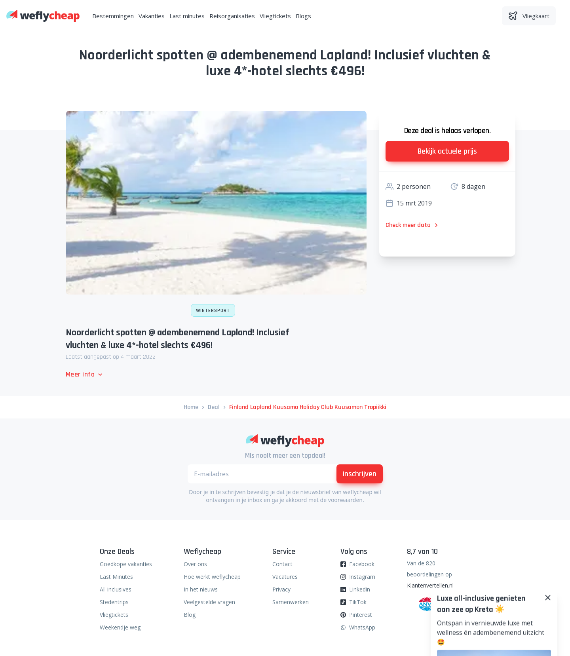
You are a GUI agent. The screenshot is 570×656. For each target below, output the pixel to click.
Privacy (281, 589)
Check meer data (413, 225)
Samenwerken (290, 602)
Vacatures (285, 576)
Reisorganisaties (232, 16)
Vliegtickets (275, 16)
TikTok (358, 602)
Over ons (195, 564)
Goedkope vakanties (126, 564)
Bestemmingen (113, 16)
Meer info (85, 374)
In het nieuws (201, 589)
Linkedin (359, 589)
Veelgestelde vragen (209, 602)
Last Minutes (116, 576)
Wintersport (213, 311)
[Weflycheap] (43, 16)
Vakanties (152, 16)
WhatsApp (362, 627)
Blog (190, 614)
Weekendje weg (120, 627)
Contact (282, 564)
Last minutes (187, 16)
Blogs (303, 16)
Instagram (362, 576)
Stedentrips (114, 602)
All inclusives (115, 589)
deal (214, 407)
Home (191, 407)
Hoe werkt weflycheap (212, 576)
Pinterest (360, 614)
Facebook (361, 564)
